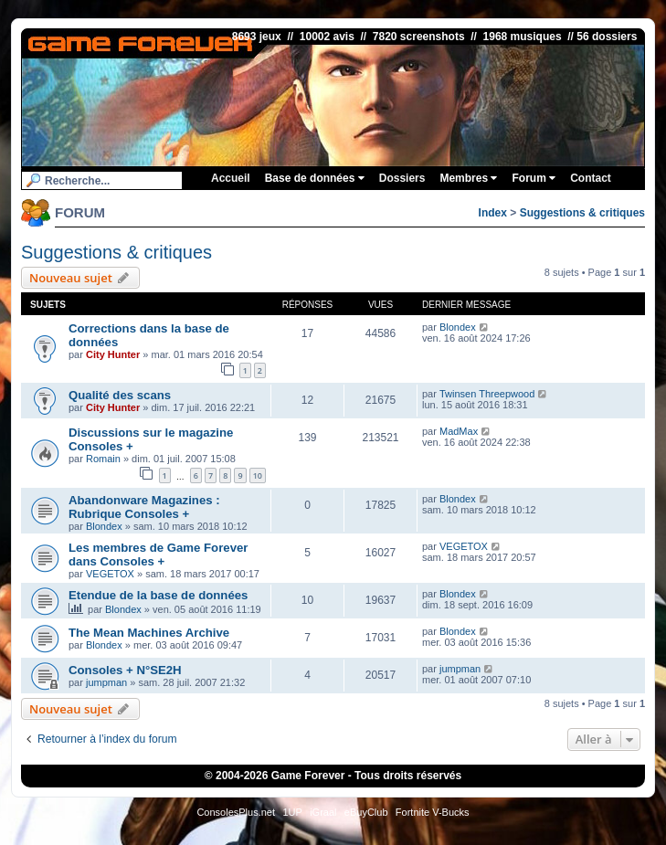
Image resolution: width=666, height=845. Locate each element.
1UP (291, 812)
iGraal (323, 812)
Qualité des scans (120, 395)
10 (257, 475)
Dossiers (402, 178)
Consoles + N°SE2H (125, 670)
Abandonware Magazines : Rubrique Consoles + (144, 507)
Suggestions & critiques (582, 212)
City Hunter (113, 354)
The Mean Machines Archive (149, 632)
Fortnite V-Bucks (433, 812)
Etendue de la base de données (158, 595)
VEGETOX (110, 573)
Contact (590, 178)
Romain (103, 458)
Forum (533, 178)
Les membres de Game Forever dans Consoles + (158, 554)
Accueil (230, 178)
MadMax (458, 431)
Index (493, 212)
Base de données (315, 178)
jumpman (106, 682)
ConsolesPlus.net (235, 812)
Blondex (457, 327)
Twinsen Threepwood (486, 393)
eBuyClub (366, 812)
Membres (468, 178)
